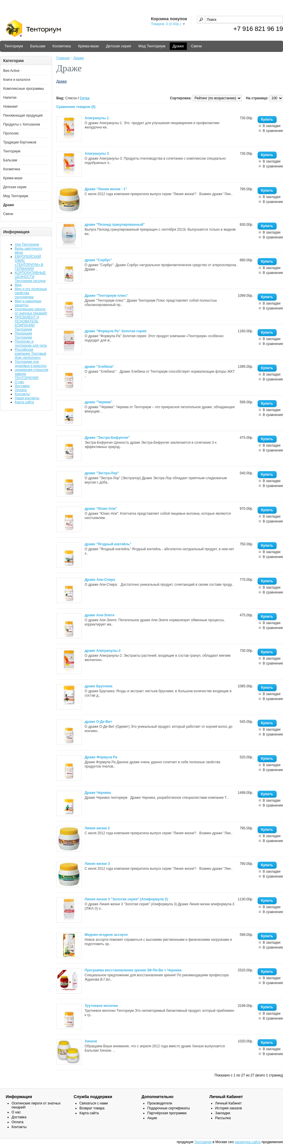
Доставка (22, 386)
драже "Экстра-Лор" (102, 473)
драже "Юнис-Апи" (101, 509)
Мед (18, 285)
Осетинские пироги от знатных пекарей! (31, 311)
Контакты (22, 394)
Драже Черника (98, 793)
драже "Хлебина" (99, 367)
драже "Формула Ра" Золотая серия (115, 331)
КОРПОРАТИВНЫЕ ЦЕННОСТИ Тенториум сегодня (30, 277)
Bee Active (11, 71)
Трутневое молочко (101, 1006)
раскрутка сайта (248, 1142)
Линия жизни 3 (97, 864)
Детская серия (118, 46)
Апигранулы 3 (97, 154)
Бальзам (37, 46)
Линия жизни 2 (97, 828)
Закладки (222, 1113)
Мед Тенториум (151, 46)
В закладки (272, 126)
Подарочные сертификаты (168, 1108)
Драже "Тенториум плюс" (106, 296)
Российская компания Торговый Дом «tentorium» (30, 354)
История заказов (228, 1108)
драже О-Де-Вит (98, 722)
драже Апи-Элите (99, 615)
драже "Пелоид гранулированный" (115, 225)
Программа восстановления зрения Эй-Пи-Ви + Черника (133, 970)
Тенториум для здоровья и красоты (30, 364)
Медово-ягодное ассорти (106, 935)
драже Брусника (98, 686)
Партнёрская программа (167, 1113)
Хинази (91, 1041)
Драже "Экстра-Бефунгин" (107, 438)
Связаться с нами (93, 1103)
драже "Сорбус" (98, 260)
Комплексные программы (23, 89)
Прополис (11, 133)
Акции (152, 1118)
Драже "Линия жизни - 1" (106, 189)
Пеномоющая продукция (23, 115)
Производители (159, 1103)
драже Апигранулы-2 (103, 651)
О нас (19, 382)
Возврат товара (92, 1108)
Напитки (9, 98)
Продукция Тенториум (23, 335)
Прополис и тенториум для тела (31, 343)
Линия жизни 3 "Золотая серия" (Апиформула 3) (126, 899)
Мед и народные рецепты (28, 303)
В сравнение (273, 131)
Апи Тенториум (27, 244)
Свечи (196, 46)
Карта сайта (24, 402)
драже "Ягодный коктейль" (108, 544)
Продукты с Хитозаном (21, 124)
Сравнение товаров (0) (76, 107)
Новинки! (10, 106)
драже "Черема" (98, 402)
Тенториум (13, 46)
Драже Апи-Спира (100, 580)
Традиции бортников (19, 142)
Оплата (21, 390)
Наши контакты (27, 398)
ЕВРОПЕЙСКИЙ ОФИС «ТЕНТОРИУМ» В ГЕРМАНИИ (29, 263)
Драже (178, 46)
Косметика (62, 46)
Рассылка (223, 1118)
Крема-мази (88, 46)
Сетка (85, 98)
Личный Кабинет (228, 1103)
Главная (63, 58)
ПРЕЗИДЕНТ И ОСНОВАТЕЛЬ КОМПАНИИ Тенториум (27, 323)
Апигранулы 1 (97, 118)
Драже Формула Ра (101, 757)
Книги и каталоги (16, 80)
